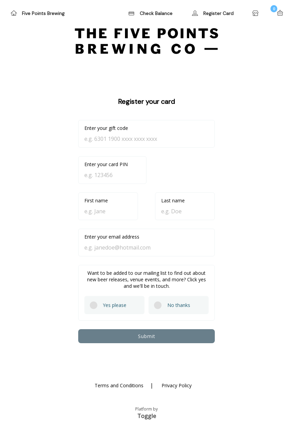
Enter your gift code (106, 128)
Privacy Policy (177, 385)
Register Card (218, 13)
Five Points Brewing (43, 13)
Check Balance (156, 13)
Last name (173, 200)
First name (96, 200)
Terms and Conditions (119, 385)
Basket (280, 13)
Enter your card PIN (106, 164)
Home (256, 14)
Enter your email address (111, 236)
